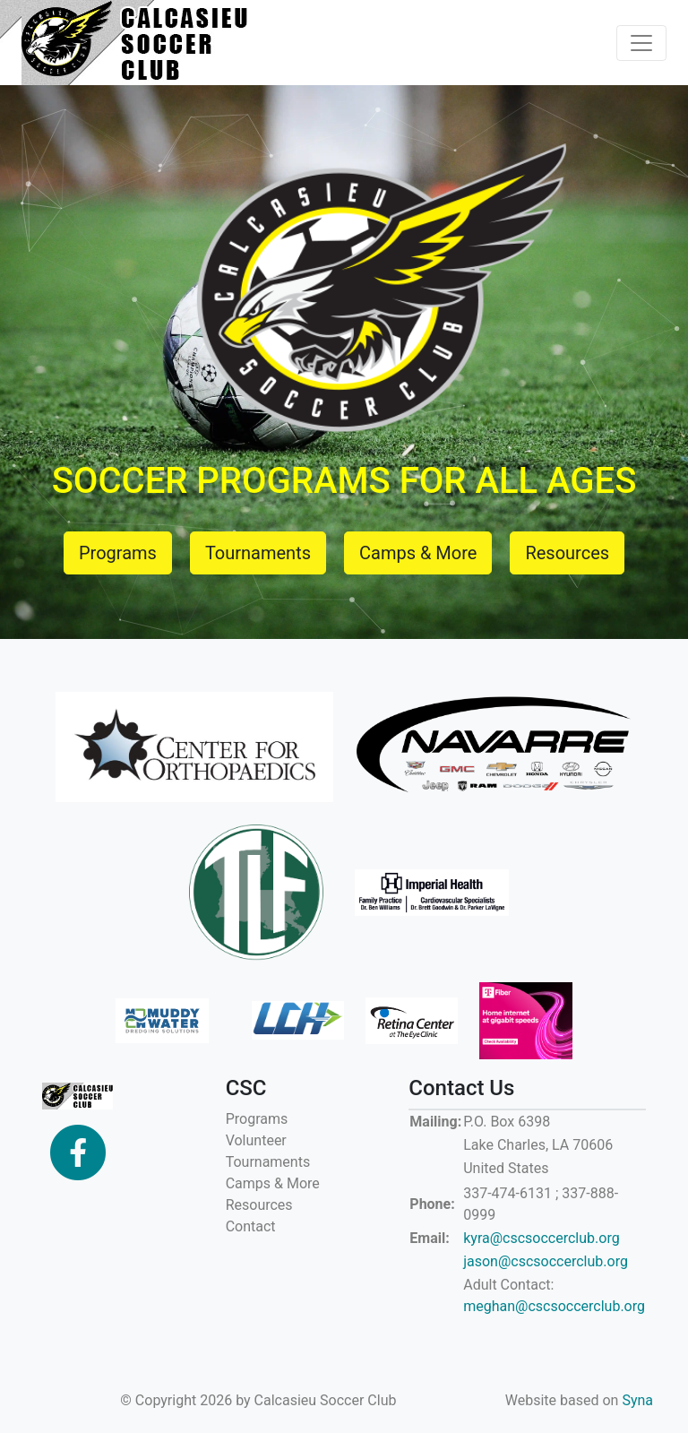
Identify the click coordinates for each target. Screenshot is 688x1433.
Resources (259, 1204)
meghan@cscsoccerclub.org (554, 1306)
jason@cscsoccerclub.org (545, 1261)
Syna (637, 1400)
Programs (257, 1118)
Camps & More (273, 1183)
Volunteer (256, 1140)
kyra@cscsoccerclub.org (541, 1238)
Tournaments (268, 1161)
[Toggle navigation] (641, 43)
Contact (251, 1226)
